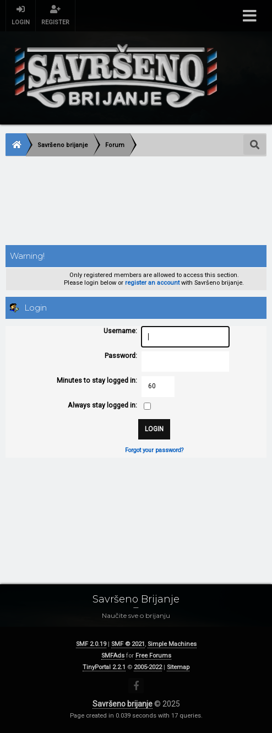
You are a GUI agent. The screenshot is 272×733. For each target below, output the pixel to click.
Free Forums (153, 655)
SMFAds (112, 655)
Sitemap (178, 667)
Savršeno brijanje (123, 703)
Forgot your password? (154, 450)
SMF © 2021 (128, 644)
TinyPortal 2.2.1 (104, 667)
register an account (152, 282)
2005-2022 (148, 667)
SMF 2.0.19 (91, 644)
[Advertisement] (136, 202)
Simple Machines (172, 644)
